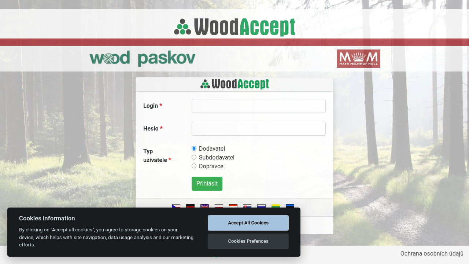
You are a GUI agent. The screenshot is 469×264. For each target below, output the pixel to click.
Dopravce (211, 166)
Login (150, 105)
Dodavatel (212, 148)
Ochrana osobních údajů (432, 253)
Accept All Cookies (248, 222)
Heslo (150, 128)
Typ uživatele (155, 156)
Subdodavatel (216, 157)
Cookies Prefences (248, 241)
